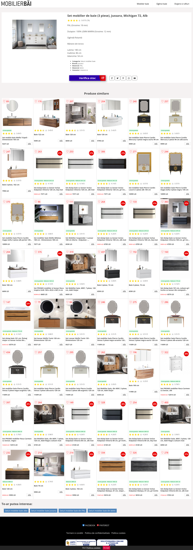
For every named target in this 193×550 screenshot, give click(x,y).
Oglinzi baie (161, 3)
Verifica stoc (92, 78)
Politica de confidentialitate (97, 533)
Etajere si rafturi (182, 3)
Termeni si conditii (74, 533)
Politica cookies (119, 533)
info (29, 144)
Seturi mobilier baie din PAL (72, 510)
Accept (106, 547)
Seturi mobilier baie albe (16, 510)
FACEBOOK (88, 525)
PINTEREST (103, 525)
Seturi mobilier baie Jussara (43, 510)
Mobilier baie (143, 3)
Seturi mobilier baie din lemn (102, 510)
